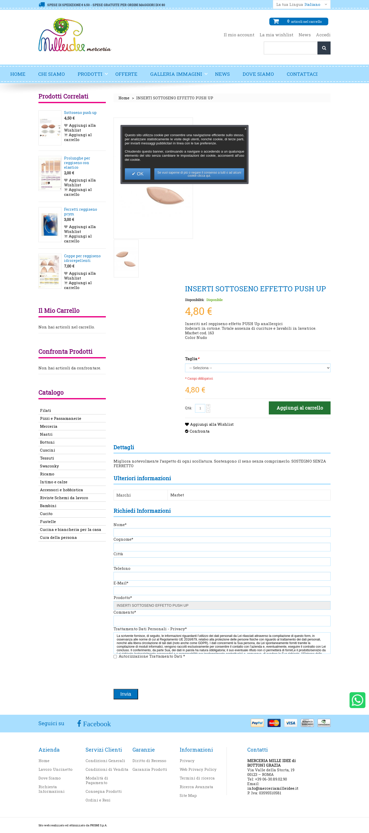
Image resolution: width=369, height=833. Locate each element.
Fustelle (48, 521)
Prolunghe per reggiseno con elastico (77, 163)
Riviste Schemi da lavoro (64, 497)
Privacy (187, 760)
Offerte (126, 74)
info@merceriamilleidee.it (272, 788)
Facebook (96, 724)
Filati (45, 410)
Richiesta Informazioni (51, 789)
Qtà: (188, 407)
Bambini (48, 505)
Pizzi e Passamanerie (60, 418)
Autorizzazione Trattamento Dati (152, 656)
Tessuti (47, 458)
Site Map (188, 795)
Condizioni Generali (105, 760)
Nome (120, 524)
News (305, 35)
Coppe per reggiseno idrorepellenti (82, 258)
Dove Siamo (258, 74)
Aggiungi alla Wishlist (212, 424)
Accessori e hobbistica (61, 489)
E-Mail (121, 583)
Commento (125, 612)
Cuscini (47, 450)
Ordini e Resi (98, 800)
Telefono (122, 568)
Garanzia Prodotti (149, 769)
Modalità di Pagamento (97, 780)
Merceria (48, 426)
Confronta (200, 431)
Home (17, 74)
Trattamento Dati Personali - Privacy (150, 628)
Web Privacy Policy (198, 769)
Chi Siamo (51, 74)
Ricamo (47, 473)
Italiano (312, 4)
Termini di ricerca (197, 778)
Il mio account (239, 35)
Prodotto (123, 597)
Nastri (46, 434)
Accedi (323, 35)
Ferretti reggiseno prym (80, 211)
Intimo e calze (53, 481)
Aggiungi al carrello (78, 137)
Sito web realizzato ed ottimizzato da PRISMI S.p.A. (72, 825)
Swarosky (49, 465)
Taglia (192, 358)
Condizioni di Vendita (107, 769)
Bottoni (47, 442)
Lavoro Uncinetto (55, 769)
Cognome (123, 539)
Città (118, 553)
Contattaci (302, 74)
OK (140, 173)
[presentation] (152, 674)
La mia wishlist (276, 35)
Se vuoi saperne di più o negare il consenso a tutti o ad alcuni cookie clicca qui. (199, 174)
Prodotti (93, 76)
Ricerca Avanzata (196, 786)
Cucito (46, 513)
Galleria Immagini (179, 76)
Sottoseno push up (80, 112)
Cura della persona (58, 537)
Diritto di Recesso (149, 760)
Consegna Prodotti (104, 791)
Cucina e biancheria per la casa (70, 529)
